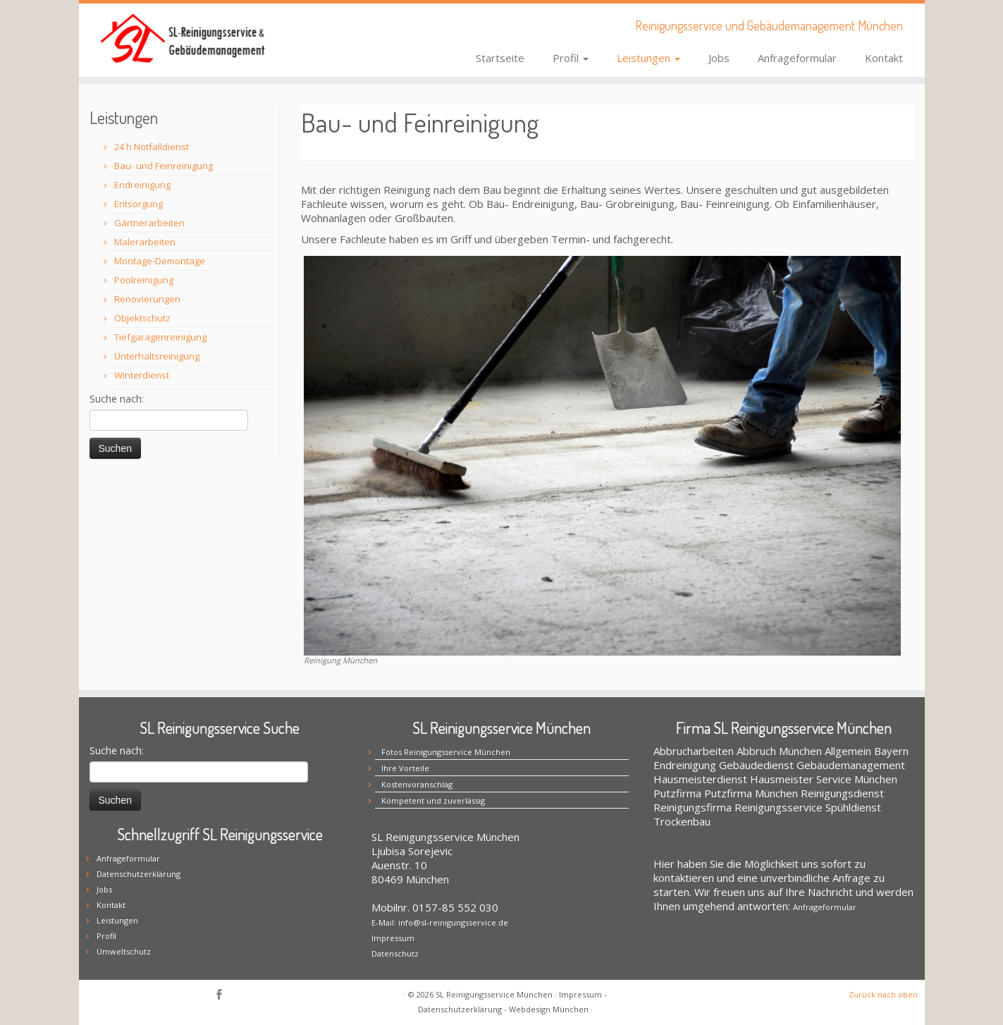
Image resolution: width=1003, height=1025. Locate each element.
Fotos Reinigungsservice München (445, 752)
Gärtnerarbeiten (149, 222)
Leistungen (648, 58)
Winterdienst (141, 375)
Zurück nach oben (883, 994)
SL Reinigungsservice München (494, 994)
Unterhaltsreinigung (156, 356)
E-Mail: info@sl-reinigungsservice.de (439, 922)
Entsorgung (138, 203)
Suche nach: (117, 398)
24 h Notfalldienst (151, 146)
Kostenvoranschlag (417, 784)
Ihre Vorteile (405, 768)
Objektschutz (142, 318)
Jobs (719, 58)
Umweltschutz (124, 951)
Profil (571, 58)
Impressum (392, 938)
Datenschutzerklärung (138, 874)
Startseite (500, 58)
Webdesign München (549, 1009)
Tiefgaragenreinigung (160, 337)
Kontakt (884, 58)
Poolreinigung (143, 280)
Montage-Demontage (159, 260)
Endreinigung (142, 184)
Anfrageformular (797, 58)
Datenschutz (395, 953)
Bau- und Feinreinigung (163, 165)
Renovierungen (147, 299)
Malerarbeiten (145, 241)
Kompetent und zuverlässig (433, 800)
